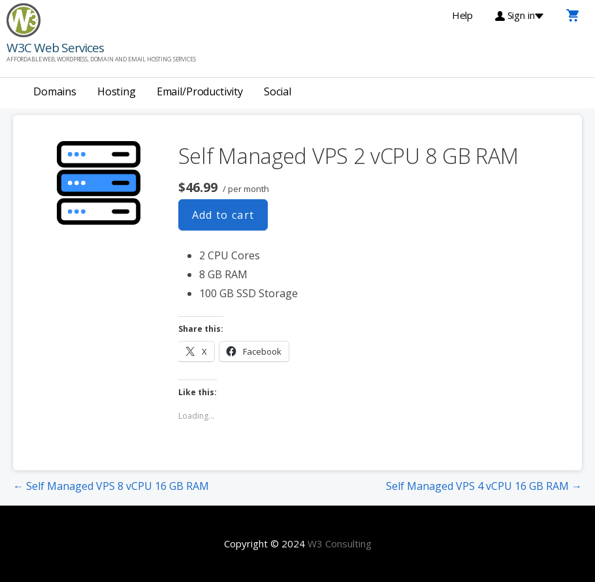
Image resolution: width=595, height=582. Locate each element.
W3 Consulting (340, 543)
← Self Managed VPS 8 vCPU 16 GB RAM (111, 486)
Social (277, 91)
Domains (54, 91)
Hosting (116, 91)
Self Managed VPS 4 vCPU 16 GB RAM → (484, 486)
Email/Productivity (200, 91)
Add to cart (223, 215)
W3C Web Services (55, 47)
